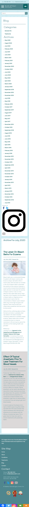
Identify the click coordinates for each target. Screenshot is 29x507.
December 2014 (9, 170)
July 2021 (7, 51)
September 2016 (9, 130)
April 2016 (7, 144)
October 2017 (8, 107)
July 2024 (7, 46)
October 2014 (8, 176)
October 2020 (9, 69)
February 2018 (9, 104)
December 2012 (9, 194)
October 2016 (8, 127)
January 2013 (8, 191)
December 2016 (9, 124)
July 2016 (7, 136)
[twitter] (7, 208)
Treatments (8, 34)
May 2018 (7, 101)
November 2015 (9, 159)
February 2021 (9, 60)
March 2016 (8, 147)
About (3, 454)
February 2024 (9, 49)
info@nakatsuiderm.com (20, 1)
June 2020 (8, 75)
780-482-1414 (7, 1)
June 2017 (7, 115)
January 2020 (8, 86)
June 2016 (8, 139)
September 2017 (9, 110)
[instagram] (14, 220)
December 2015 (9, 156)
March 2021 (8, 57)
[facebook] (4, 208)
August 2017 (8, 112)
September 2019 (9, 89)
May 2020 (8, 78)
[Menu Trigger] (25, 6)
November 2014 (9, 173)
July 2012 (7, 202)
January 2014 (8, 179)
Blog (2, 463)
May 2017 (7, 118)
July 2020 (7, 72)
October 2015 (8, 162)
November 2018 (9, 95)
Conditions (4, 457)
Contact (3, 465)
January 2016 (8, 153)
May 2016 (7, 141)
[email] (4, 233)
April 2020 (8, 80)
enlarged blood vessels (16, 376)
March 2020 (8, 83)
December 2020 (9, 66)
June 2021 (8, 54)
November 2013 (9, 182)
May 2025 (7, 40)
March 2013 (8, 188)
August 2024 (8, 43)
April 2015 (7, 168)
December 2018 (9, 92)
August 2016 (8, 133)
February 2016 (9, 150)
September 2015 (9, 165)
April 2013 (7, 185)
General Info (8, 30)
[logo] (8, 7)
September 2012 (9, 199)
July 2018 (7, 98)
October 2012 (8, 197)
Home (3, 452)
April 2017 (7, 121)
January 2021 (8, 63)
